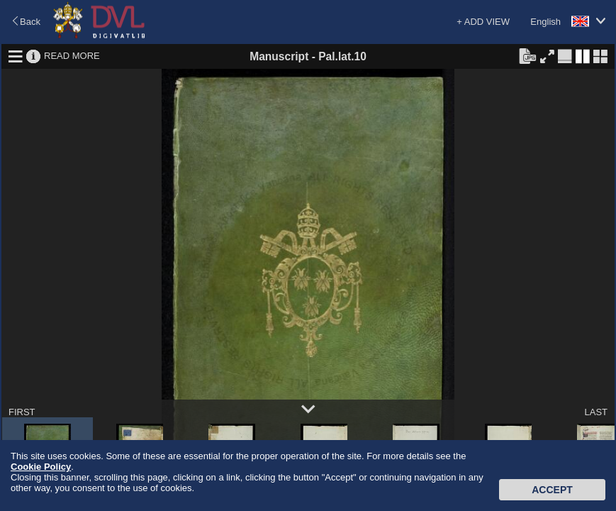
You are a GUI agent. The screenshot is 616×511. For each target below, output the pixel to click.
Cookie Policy (41, 466)
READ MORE (72, 55)
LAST (595, 412)
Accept (552, 489)
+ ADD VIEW (483, 21)
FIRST (22, 412)
